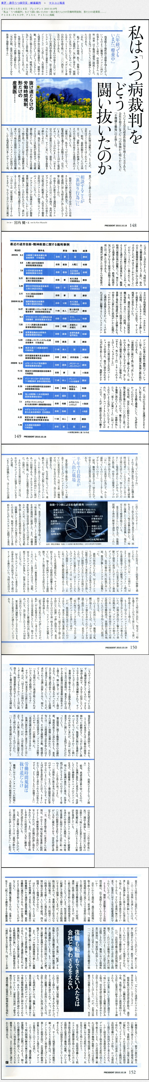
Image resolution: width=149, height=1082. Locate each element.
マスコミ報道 (57, 2)
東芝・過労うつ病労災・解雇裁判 (21, 2)
